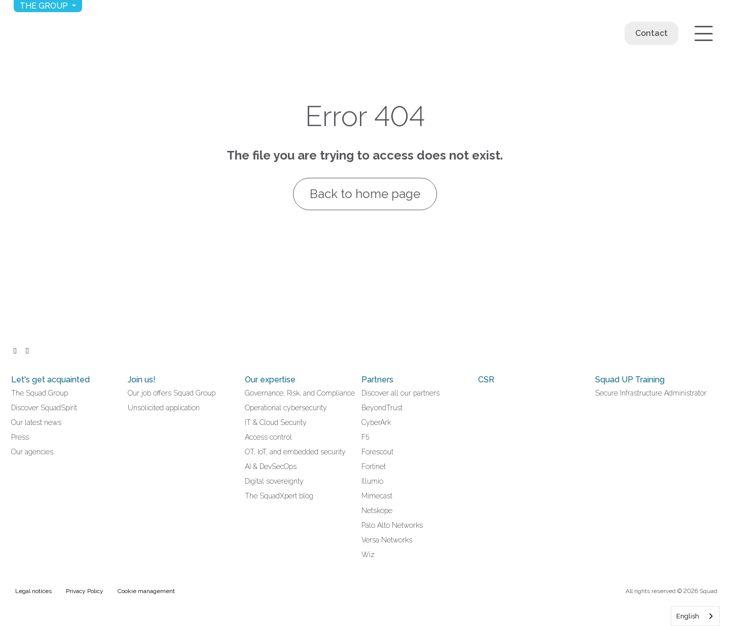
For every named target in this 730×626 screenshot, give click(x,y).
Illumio (372, 481)
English (687, 616)
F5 (365, 437)
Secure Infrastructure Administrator (651, 393)
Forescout (377, 452)
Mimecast (376, 496)
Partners (377, 379)
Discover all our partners (400, 393)
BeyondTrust (382, 408)
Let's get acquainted (50, 379)
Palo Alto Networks (392, 525)
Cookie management (146, 591)
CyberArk (376, 422)
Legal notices (33, 591)
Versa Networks (386, 540)
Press (20, 437)
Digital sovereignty (274, 481)
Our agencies (32, 452)
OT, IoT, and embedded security (295, 452)
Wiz (368, 555)
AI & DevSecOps (271, 466)
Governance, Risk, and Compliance (300, 393)
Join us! (142, 379)
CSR (486, 379)
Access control (268, 437)
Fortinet (373, 466)
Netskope (376, 510)
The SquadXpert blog (279, 496)
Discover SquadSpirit (44, 408)
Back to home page (365, 193)
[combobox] (695, 616)
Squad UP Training (630, 379)
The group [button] (45, 6)
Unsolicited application (164, 408)
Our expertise (270, 379)
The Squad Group (39, 393)
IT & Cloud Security (276, 422)
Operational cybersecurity (286, 408)
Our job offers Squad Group (171, 393)
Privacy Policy (84, 591)
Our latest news (36, 422)
